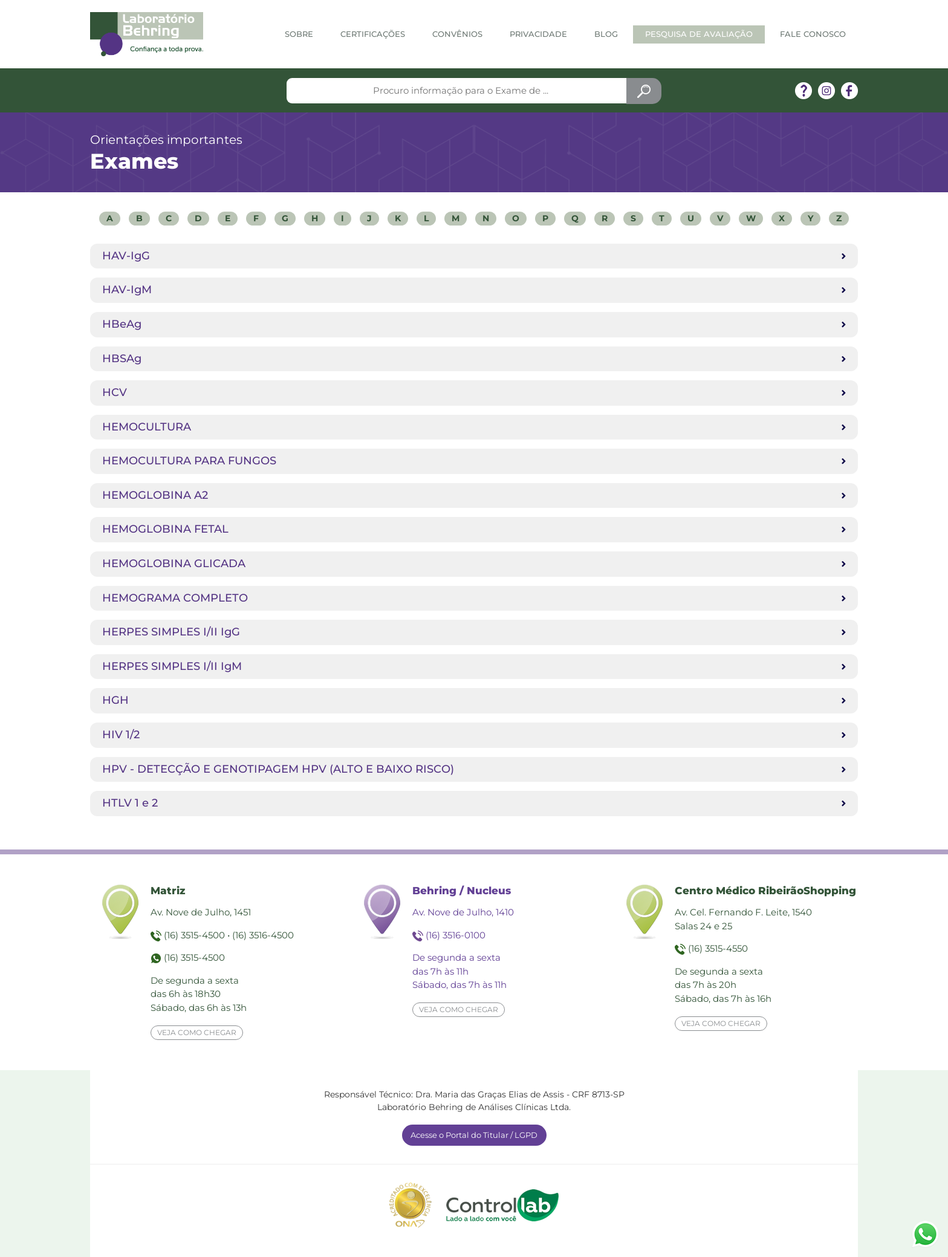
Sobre (299, 34)
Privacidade (538, 34)
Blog (606, 34)
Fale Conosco (813, 34)
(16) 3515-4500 (194, 935)
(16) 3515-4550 (718, 948)
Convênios (457, 34)
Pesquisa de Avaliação (699, 34)
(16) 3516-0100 (455, 935)
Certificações (372, 34)
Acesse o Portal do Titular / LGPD (474, 1135)
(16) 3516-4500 (263, 935)
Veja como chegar (196, 1032)
